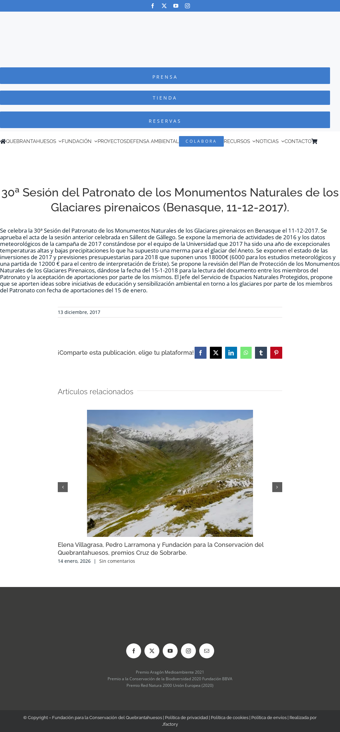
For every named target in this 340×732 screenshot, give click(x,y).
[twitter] (164, 5)
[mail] (206, 650)
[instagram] (187, 5)
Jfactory (170, 724)
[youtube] (175, 5)
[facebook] (152, 5)
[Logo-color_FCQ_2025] (170, 18)
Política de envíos (269, 717)
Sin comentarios (117, 561)
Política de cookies (229, 717)
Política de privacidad (186, 717)
